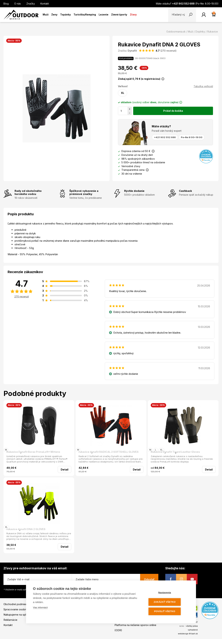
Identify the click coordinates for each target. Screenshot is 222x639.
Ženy (54, 14)
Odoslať (149, 579)
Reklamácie (10, 619)
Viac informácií (40, 608)
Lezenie (103, 14)
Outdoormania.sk (176, 31)
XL (122, 92)
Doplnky (200, 31)
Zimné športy (119, 14)
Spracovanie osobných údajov (21, 609)
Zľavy (133, 14)
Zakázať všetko (168, 602)
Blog (6, 3)
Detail (64, 469)
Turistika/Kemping (85, 14)
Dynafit (132, 50)
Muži (46, 14)
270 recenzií (21, 296)
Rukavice (212, 31)
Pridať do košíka (173, 110)
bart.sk (194, 633)
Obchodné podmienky (16, 604)
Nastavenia (168, 593)
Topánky (65, 14)
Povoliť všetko (168, 611)
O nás (17, 3)
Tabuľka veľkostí (203, 86)
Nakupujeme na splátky (17, 614)
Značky (30, 3)
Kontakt (44, 3)
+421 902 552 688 (165, 137)
